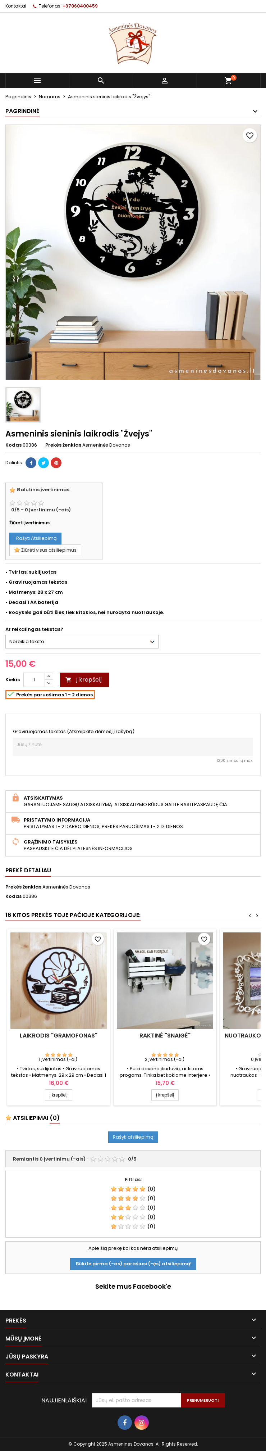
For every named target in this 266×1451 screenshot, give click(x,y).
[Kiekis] (34, 680)
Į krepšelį (83, 679)
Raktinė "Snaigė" (165, 1035)
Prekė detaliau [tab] (28, 870)
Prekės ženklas (63, 445)
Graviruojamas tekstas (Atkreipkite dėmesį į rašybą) (73, 731)
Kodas (13, 445)
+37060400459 (80, 6)
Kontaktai (15, 6)
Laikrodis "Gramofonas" (58, 1035)
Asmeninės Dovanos (66, 886)
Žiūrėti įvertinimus (29, 523)
